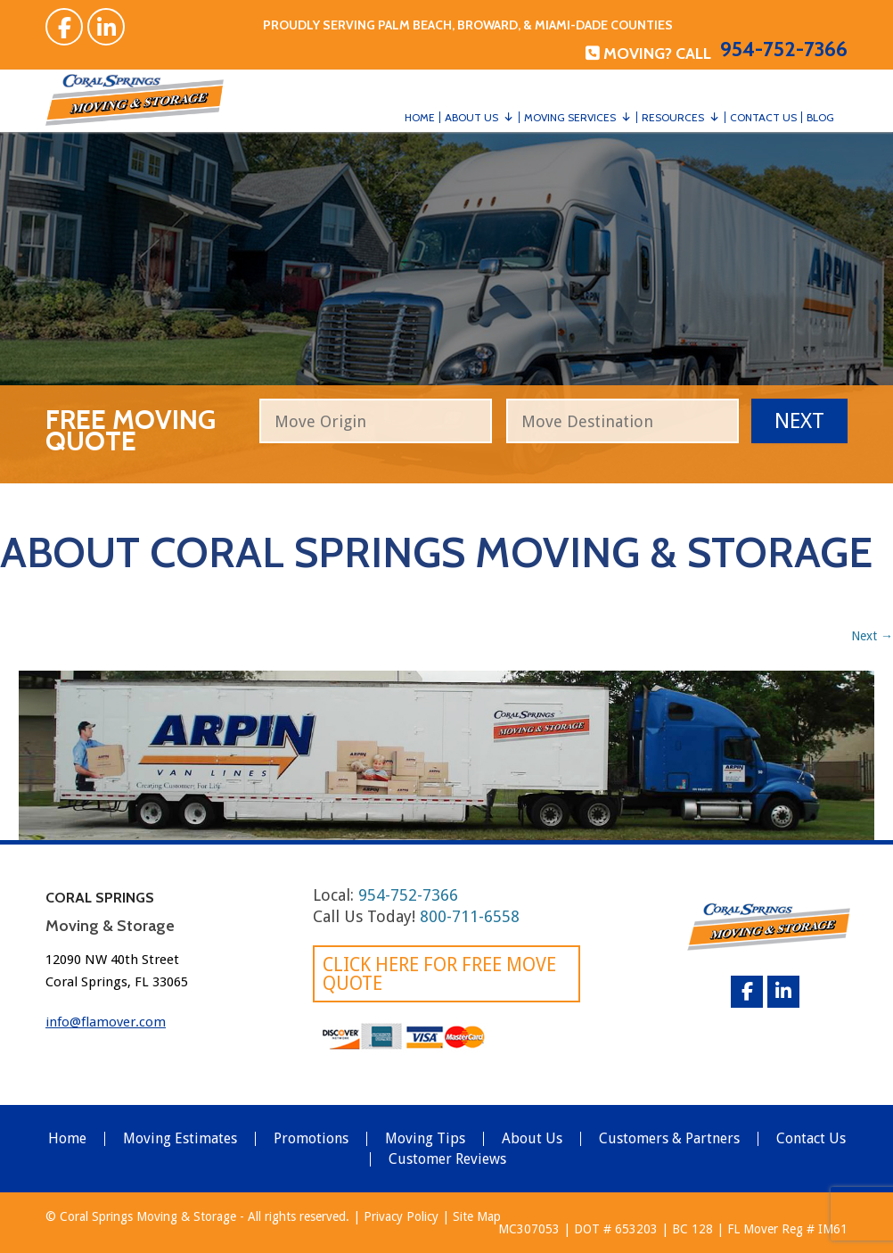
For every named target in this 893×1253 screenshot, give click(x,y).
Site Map (477, 1216)
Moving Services (570, 117)
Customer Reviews (447, 1159)
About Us (471, 117)
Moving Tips (425, 1139)
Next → (872, 636)
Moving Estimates (180, 1139)
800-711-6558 (470, 916)
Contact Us (763, 117)
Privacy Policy (401, 1216)
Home (420, 117)
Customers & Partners (669, 1139)
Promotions (311, 1139)
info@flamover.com (105, 1022)
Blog (820, 117)
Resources (673, 117)
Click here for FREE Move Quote (439, 973)
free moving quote (130, 427)
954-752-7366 (784, 49)
